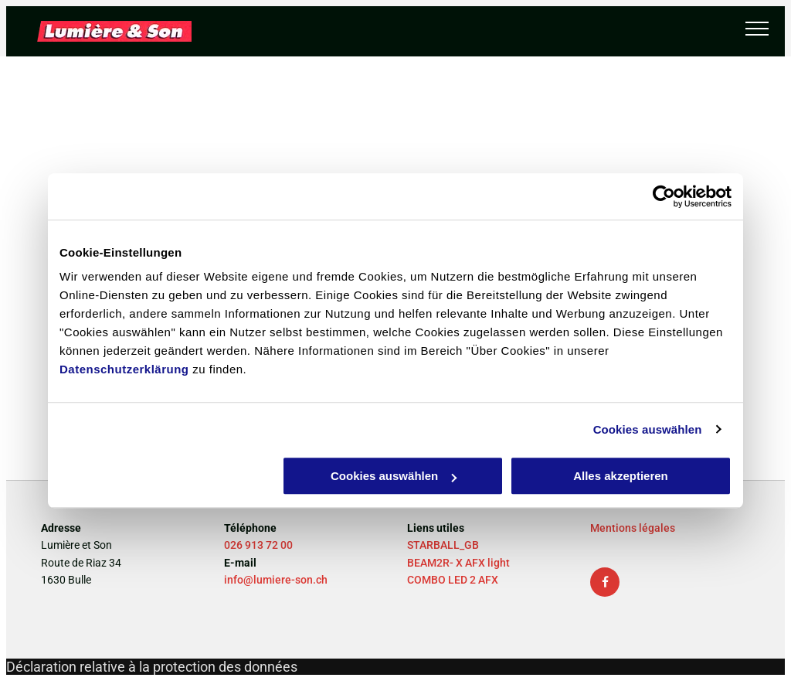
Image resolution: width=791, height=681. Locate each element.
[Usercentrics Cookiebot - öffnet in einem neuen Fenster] (664, 196)
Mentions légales (632, 528)
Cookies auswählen (647, 429)
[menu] (757, 29)
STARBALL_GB (443, 545)
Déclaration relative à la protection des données (151, 667)
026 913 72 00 (258, 545)
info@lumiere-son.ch (276, 580)
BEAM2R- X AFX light (458, 563)
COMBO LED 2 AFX (452, 580)
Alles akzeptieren (620, 475)
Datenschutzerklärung (124, 369)
